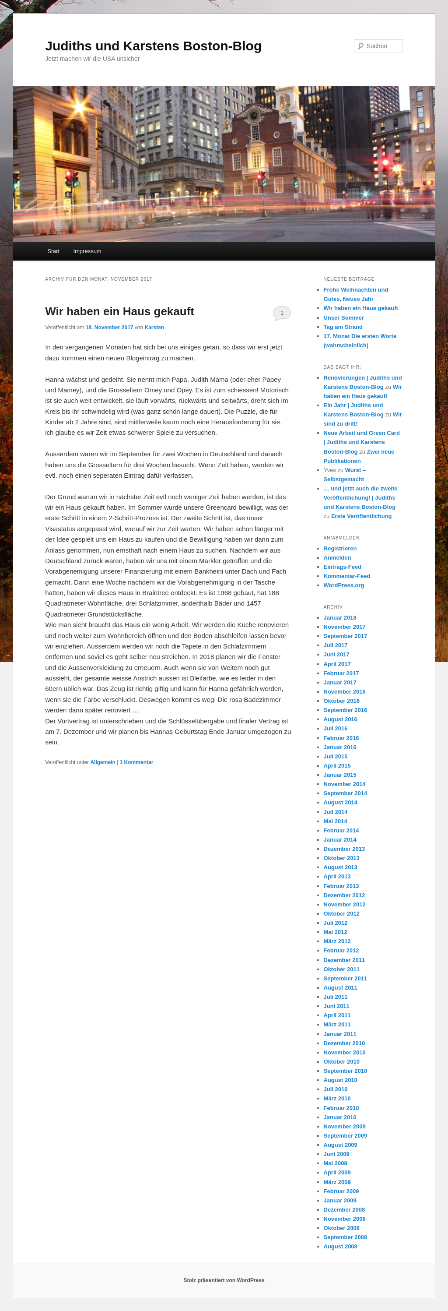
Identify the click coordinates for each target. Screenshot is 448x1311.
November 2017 (345, 627)
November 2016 (345, 691)
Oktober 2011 (342, 969)
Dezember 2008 (344, 1209)
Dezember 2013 (344, 849)
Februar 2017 (341, 673)
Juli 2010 (336, 1089)
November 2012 (345, 904)
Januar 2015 (340, 775)
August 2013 (340, 867)
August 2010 (340, 1080)
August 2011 (340, 987)
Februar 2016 (341, 738)
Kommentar (137, 762)
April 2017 (337, 664)
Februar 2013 (341, 886)
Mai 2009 (335, 1163)
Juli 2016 (336, 728)
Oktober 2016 (342, 701)
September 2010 (346, 1071)
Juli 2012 (336, 923)
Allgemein (102, 762)
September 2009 (346, 1135)
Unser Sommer (344, 317)
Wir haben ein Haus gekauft (119, 311)
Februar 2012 (341, 950)
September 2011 (346, 978)
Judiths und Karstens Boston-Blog (153, 46)
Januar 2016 (340, 747)
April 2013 (337, 876)
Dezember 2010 (344, 1043)
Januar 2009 (340, 1200)
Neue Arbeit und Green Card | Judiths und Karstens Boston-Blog (362, 442)
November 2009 (345, 1126)
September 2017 (346, 636)
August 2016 (340, 719)
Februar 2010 (341, 1108)
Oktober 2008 (342, 1228)
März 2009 (337, 1182)
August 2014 (340, 802)
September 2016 (346, 710)
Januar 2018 (340, 617)
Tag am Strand (343, 327)
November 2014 (345, 784)
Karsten (154, 327)
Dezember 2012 (344, 895)
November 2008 (345, 1219)
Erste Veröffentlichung (361, 516)
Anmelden (337, 557)
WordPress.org (344, 585)
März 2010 (337, 1098)
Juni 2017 (337, 654)
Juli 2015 (336, 756)
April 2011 (337, 1015)
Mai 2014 (335, 821)
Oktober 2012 (342, 913)
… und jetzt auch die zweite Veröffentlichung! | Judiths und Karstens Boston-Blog (361, 497)
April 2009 (337, 1172)
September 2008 (346, 1237)
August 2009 (340, 1145)
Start (53, 251)
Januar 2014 (340, 839)
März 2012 (337, 941)
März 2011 (337, 1024)
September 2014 (346, 793)
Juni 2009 (337, 1154)
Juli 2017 (336, 645)
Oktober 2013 (342, 858)
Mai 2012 (335, 932)
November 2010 (345, 1052)
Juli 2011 (336, 997)
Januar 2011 (340, 1034)
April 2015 (337, 765)
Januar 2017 (340, 682)
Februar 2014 (341, 830)
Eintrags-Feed (343, 567)
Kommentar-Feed (347, 576)
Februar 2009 (341, 1191)
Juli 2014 (336, 812)
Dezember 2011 (344, 960)
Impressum (87, 251)
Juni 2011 (337, 1006)
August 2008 (340, 1246)
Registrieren (340, 548)
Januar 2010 (340, 1117)
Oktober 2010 (342, 1061)
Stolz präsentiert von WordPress (223, 1280)
